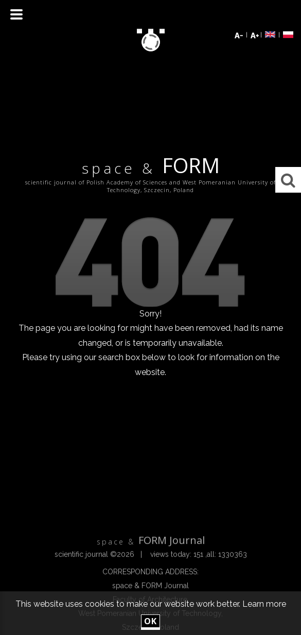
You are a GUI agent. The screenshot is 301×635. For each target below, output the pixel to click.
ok (150, 621)
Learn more (264, 604)
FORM (151, 167)
